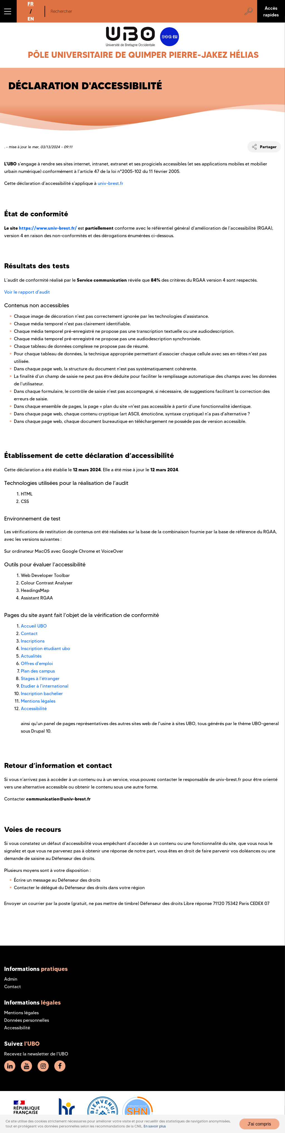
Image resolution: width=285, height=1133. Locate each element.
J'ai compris (259, 1124)
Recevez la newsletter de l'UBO (36, 1054)
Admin (10, 979)
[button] (8, 11)
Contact (29, 633)
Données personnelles (26, 1020)
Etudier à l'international (44, 686)
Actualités (31, 656)
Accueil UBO (34, 626)
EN (31, 19)
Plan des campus (38, 671)
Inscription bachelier (42, 693)
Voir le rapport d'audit (27, 292)
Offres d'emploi (37, 663)
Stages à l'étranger (40, 678)
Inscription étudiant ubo (45, 648)
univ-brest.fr (110, 183)
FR (31, 4)
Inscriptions (33, 641)
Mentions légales (38, 701)
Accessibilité (34, 708)
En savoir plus (155, 1126)
